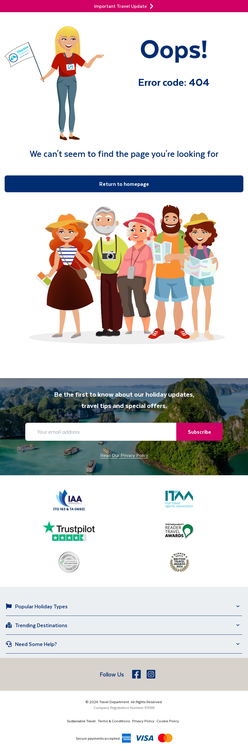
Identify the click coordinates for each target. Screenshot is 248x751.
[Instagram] (152, 674)
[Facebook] (137, 674)
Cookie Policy (168, 721)
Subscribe (199, 432)
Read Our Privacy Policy (124, 455)
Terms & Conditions (114, 721)
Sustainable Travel (81, 721)
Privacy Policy (143, 721)
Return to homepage (124, 184)
